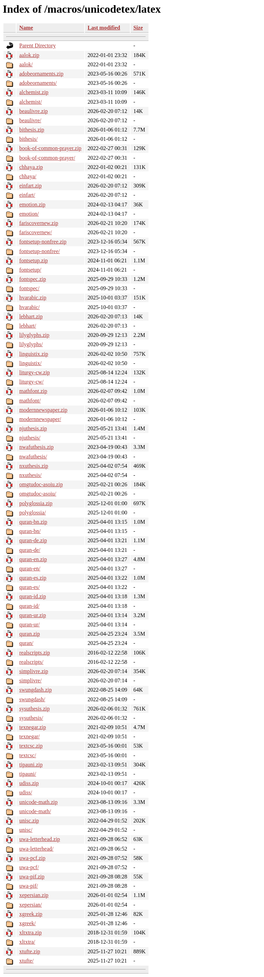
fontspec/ (29, 288)
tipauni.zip (31, 765)
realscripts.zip (34, 653)
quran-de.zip (33, 540)
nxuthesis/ (30, 475)
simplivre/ (30, 680)
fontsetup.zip (33, 260)
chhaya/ (27, 176)
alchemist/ (30, 102)
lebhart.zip (31, 316)
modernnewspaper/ (40, 419)
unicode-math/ (35, 811)
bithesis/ (28, 139)
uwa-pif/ (28, 886)
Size (138, 28)
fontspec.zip (32, 279)
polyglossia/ (32, 512)
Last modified (104, 28)
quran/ (26, 643)
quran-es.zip (32, 578)
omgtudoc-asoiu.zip (41, 484)
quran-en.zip (33, 559)
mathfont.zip (33, 391)
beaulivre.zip (33, 111)
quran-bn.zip (33, 522)
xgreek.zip (30, 914)
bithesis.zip (31, 130)
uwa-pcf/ (29, 867)
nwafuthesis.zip (36, 447)
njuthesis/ (29, 438)
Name (26, 28)
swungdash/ (32, 699)
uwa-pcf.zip (32, 858)
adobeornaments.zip (41, 74)
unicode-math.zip (38, 802)
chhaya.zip (31, 167)
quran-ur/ (29, 624)
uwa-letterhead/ (36, 849)
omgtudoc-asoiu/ (37, 494)
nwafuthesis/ (33, 456)
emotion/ (29, 214)
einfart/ (27, 195)
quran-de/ (29, 550)
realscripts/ (31, 662)
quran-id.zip (32, 596)
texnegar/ (29, 736)
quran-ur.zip (32, 615)
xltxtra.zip (30, 932)
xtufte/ (26, 961)
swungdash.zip (35, 690)
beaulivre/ (30, 120)
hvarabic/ (29, 307)
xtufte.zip (29, 951)
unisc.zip (29, 820)
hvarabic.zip (32, 297)
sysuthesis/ (31, 718)
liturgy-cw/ (31, 382)
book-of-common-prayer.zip (50, 148)
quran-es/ (29, 587)
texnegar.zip (32, 727)
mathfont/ (30, 401)
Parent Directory (37, 45)
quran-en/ (29, 568)
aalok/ (26, 64)
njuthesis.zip (33, 428)
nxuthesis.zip (33, 466)
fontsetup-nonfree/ (39, 251)
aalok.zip (29, 55)
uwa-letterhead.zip (39, 839)
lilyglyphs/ (31, 344)
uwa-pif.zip (31, 876)
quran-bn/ (30, 531)
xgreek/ (27, 923)
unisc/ (25, 830)
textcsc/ (27, 755)
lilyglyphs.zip (34, 335)
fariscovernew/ (35, 232)
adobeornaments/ (38, 83)
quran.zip (29, 634)
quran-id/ (29, 606)
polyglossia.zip (35, 503)
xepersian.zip (33, 895)
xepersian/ (30, 905)
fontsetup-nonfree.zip (42, 242)
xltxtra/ (27, 942)
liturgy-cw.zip (34, 372)
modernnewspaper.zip (43, 410)
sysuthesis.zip (34, 709)
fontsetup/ (30, 270)
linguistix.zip (33, 354)
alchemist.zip (33, 92)
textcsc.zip (31, 746)
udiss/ (25, 792)
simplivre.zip (33, 671)
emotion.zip (32, 204)
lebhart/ (27, 326)
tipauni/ (27, 774)
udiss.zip (28, 783)
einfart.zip (30, 186)
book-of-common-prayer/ (47, 158)
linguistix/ (30, 363)
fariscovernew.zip (38, 223)
